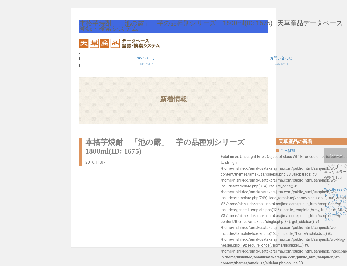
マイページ (147, 61)
